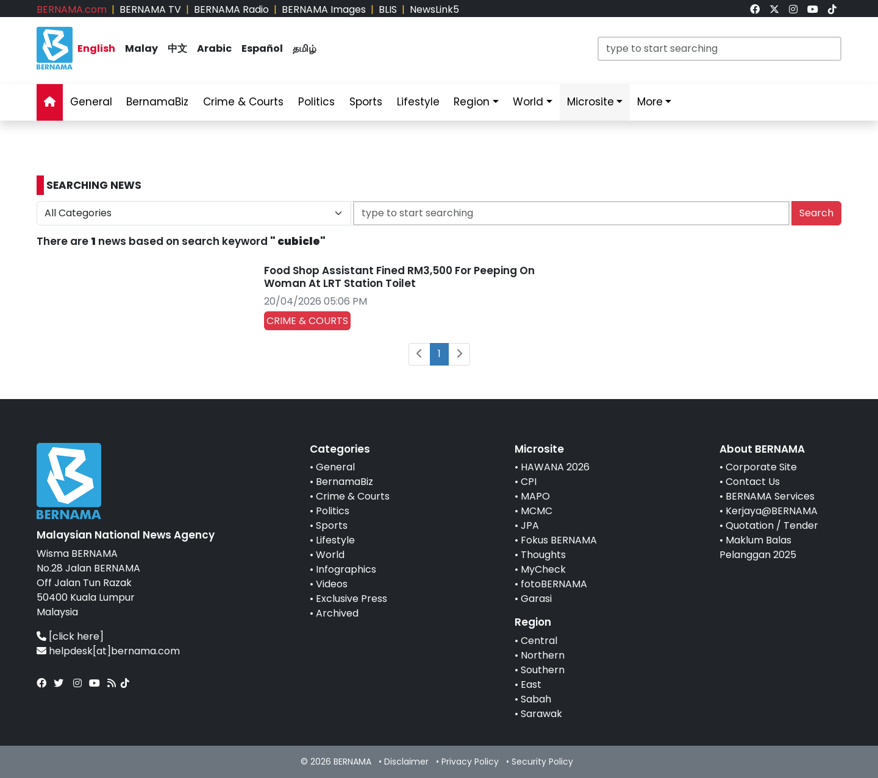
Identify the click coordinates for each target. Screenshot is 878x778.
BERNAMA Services (770, 496)
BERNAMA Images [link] (324, 9)
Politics (332, 511)
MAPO (535, 496)
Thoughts (543, 555)
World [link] (528, 101)
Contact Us (753, 482)
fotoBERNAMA (554, 584)
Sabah (536, 699)
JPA (530, 525)
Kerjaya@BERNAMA (772, 511)
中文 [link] (177, 48)
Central (539, 641)
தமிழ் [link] (304, 48)
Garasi (536, 599)
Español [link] (262, 48)
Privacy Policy (470, 761)
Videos (332, 584)
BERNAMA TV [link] (150, 9)
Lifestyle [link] (418, 101)
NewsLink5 (434, 9)
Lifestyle (335, 540)
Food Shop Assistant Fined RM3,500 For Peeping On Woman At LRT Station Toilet (399, 276)
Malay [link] (141, 48)
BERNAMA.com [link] (72, 9)
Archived (337, 613)
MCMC (536, 511)
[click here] (76, 636)
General (335, 467)
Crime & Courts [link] (243, 101)
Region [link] (472, 101)
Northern (543, 655)
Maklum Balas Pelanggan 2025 (757, 547)
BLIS (388, 9)
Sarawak (541, 714)
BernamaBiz (344, 482)
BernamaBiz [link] (157, 101)
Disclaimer (406, 761)
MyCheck (543, 569)
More (650, 101)
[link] (755, 9)
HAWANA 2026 (555, 467)
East (531, 684)
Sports (332, 525)
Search (816, 213)
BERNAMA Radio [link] (231, 9)
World (330, 555)
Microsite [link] (590, 101)
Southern (543, 670)
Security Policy (542, 761)
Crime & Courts (353, 496)
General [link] (91, 101)
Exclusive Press (351, 599)
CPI (529, 482)
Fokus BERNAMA (559, 540)
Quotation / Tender (772, 525)
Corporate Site (761, 467)
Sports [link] (365, 101)
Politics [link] (316, 101)
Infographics (346, 569)
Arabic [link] (214, 48)
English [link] (96, 48)
